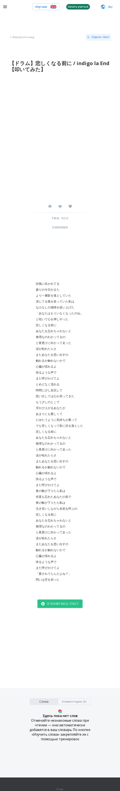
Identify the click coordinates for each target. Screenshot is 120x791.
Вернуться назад (21, 37)
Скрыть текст (98, 37)
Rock (64, 218)
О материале (60, 227)
